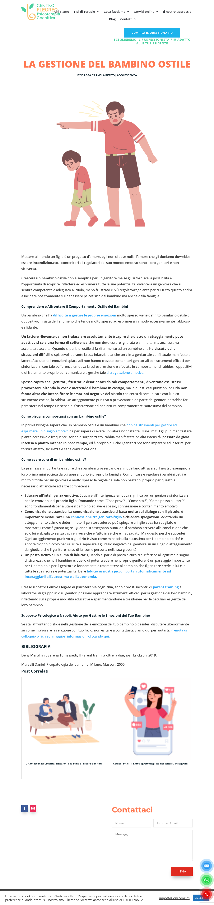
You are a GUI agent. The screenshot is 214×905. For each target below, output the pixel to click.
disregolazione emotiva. (125, 372)
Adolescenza (127, 75)
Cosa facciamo (115, 11)
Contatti (126, 19)
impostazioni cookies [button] (174, 898)
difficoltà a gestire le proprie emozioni (84, 315)
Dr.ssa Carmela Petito (98, 75)
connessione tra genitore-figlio (96, 517)
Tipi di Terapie (84, 11)
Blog (112, 19)
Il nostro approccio (177, 11)
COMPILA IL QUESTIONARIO (152, 33)
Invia (182, 871)
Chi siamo (61, 11)
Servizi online (144, 11)
